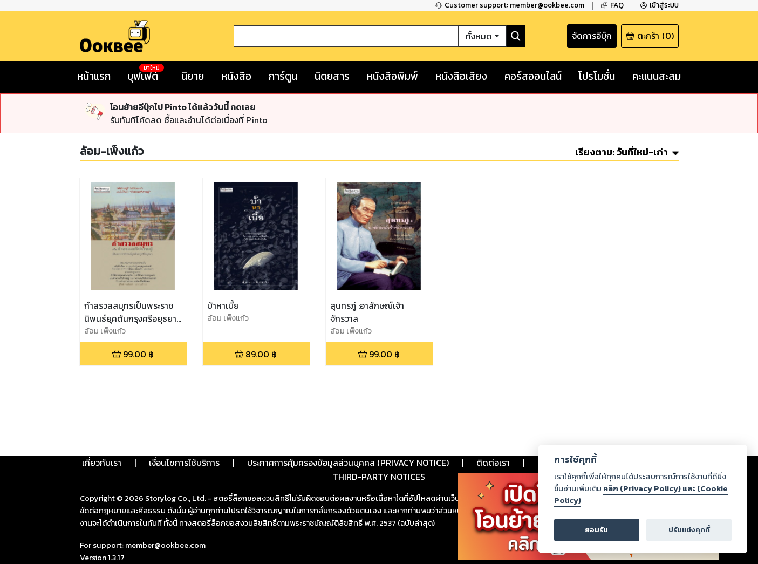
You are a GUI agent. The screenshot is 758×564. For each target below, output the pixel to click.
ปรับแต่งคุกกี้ (689, 530)
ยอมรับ (596, 530)
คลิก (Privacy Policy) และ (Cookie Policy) (641, 494)
